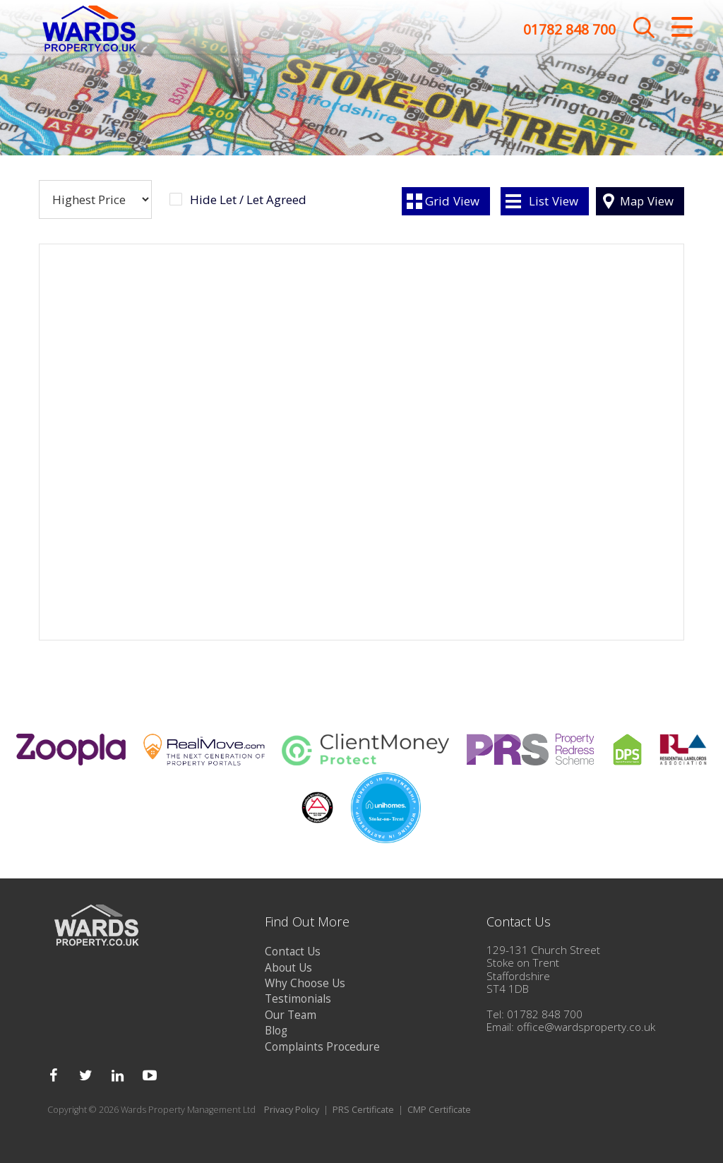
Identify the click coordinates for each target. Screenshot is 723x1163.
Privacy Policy (291, 1110)
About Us (288, 967)
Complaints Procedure (322, 1046)
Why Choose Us (305, 983)
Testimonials (298, 998)
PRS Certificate (363, 1110)
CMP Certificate (439, 1110)
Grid (452, 201)
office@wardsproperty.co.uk (586, 1027)
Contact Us (293, 951)
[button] (458, 530)
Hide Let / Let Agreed (248, 200)
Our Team (290, 1015)
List (553, 201)
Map (647, 201)
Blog (276, 1030)
